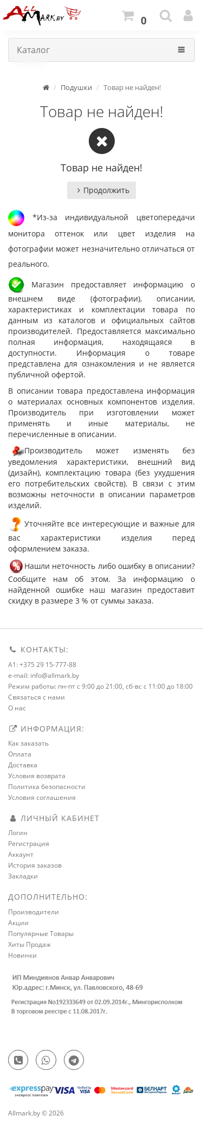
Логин (18, 832)
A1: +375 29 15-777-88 (42, 664)
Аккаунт (21, 854)
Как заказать (28, 743)
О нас (17, 708)
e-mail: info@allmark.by (43, 675)
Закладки (23, 876)
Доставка (22, 765)
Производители (33, 911)
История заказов (35, 865)
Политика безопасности (47, 786)
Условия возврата (37, 775)
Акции (18, 922)
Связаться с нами (36, 697)
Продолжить (101, 190)
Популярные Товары (41, 933)
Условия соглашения (42, 797)
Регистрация (28, 843)
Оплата (19, 754)
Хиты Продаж (29, 944)
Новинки (22, 955)
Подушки (76, 87)
